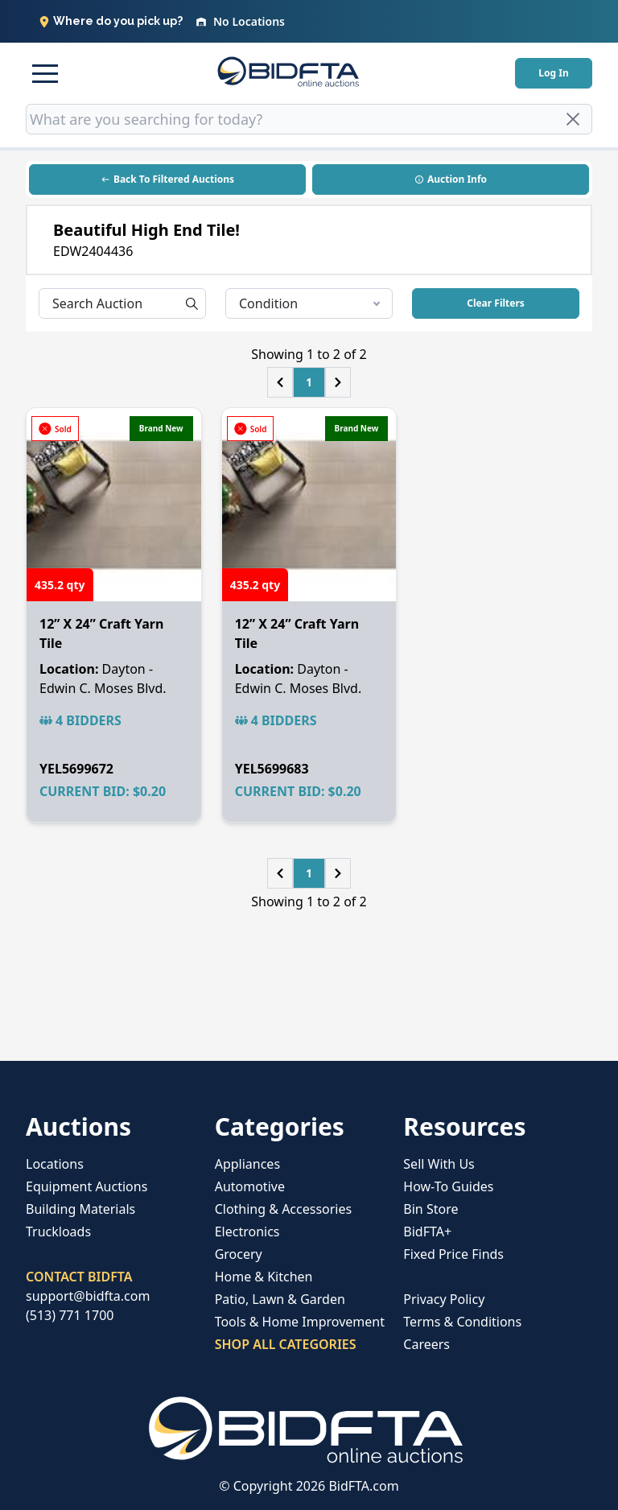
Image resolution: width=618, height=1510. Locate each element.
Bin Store (430, 1209)
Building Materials (80, 1209)
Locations (55, 1164)
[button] (45, 73)
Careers (426, 1344)
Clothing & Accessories (283, 1209)
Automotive (250, 1186)
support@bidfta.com (88, 1296)
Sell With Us (438, 1164)
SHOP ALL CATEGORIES (285, 1344)
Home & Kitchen (264, 1276)
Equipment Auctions (86, 1186)
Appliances (247, 1164)
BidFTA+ (427, 1231)
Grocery (238, 1254)
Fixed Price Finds (453, 1254)
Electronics (247, 1231)
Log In (553, 73)
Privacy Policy (443, 1299)
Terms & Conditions (462, 1322)
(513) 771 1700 (69, 1315)
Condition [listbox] (309, 303)
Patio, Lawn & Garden (280, 1299)
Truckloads (58, 1231)
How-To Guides (448, 1186)
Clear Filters (496, 303)
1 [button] (309, 382)
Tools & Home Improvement (300, 1322)
